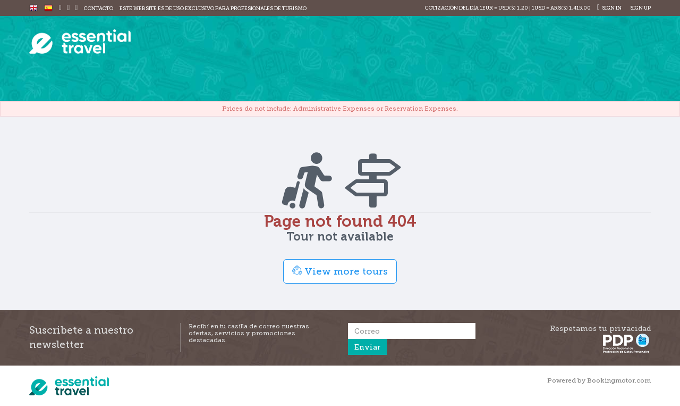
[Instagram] (68, 8)
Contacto (98, 8)
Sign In (609, 8)
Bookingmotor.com (619, 380)
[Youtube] (76, 8)
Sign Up (640, 8)
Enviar (367, 347)
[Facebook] (60, 8)
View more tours (340, 271)
